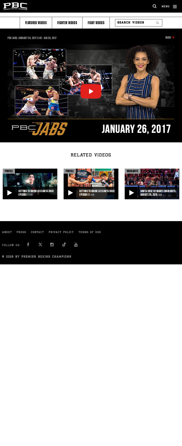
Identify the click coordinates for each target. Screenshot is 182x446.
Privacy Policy (61, 232)
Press (21, 232)
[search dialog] (155, 6)
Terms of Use (90, 232)
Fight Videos (96, 23)
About (7, 232)
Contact (37, 232)
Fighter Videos (67, 23)
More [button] (168, 37)
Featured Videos (36, 23)
